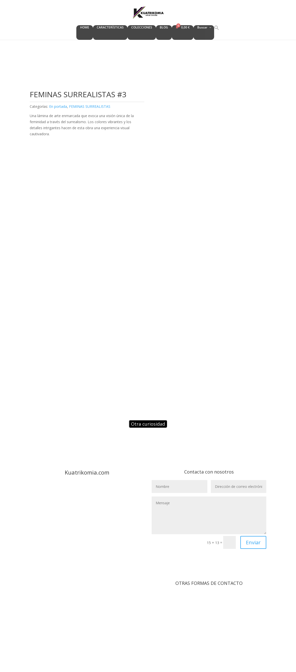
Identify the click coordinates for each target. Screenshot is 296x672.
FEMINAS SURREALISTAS (89, 106)
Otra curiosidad (148, 424)
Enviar (253, 542)
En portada (58, 106)
